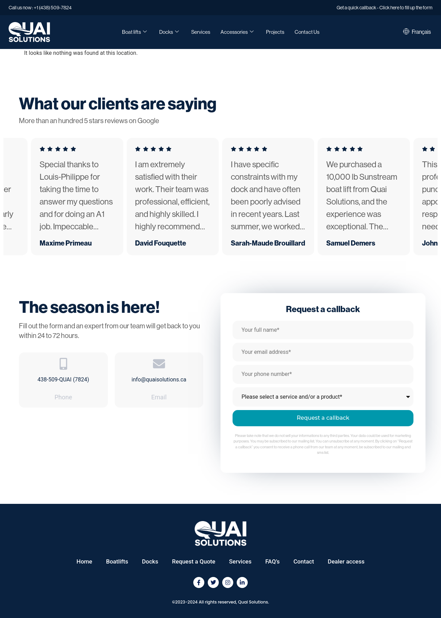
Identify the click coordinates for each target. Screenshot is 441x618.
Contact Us (307, 32)
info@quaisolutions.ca (159, 379)
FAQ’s (272, 561)
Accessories (237, 32)
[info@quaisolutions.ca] (159, 364)
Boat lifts (134, 32)
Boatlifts (117, 561)
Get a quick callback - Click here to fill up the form (384, 7)
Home (84, 561)
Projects (275, 32)
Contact (304, 561)
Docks (169, 32)
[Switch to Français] (421, 32)
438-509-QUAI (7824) (63, 379)
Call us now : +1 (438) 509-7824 (40, 7)
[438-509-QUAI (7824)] (63, 364)
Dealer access (346, 561)
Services (200, 32)
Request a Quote (193, 561)
